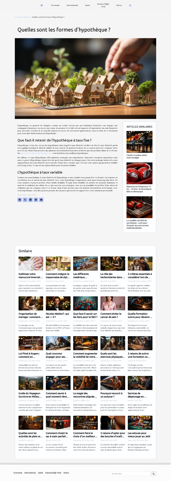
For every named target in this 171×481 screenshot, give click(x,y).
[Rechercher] (130, 473)
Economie (55, 5)
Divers (119, 5)
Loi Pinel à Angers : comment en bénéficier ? (29, 356)
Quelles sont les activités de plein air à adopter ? (31, 436)
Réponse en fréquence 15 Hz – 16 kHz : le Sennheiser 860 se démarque (139, 189)
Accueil (18, 17)
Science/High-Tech (103, 5)
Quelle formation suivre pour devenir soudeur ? (139, 317)
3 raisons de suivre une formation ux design (138, 356)
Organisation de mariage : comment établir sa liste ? (29, 317)
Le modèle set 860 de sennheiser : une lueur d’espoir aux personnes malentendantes (138, 224)
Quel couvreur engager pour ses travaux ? (55, 356)
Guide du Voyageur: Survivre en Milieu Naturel (29, 396)
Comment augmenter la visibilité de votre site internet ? (85, 356)
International (72, 5)
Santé (87, 5)
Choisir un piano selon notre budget (137, 156)
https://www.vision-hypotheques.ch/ (36, 153)
